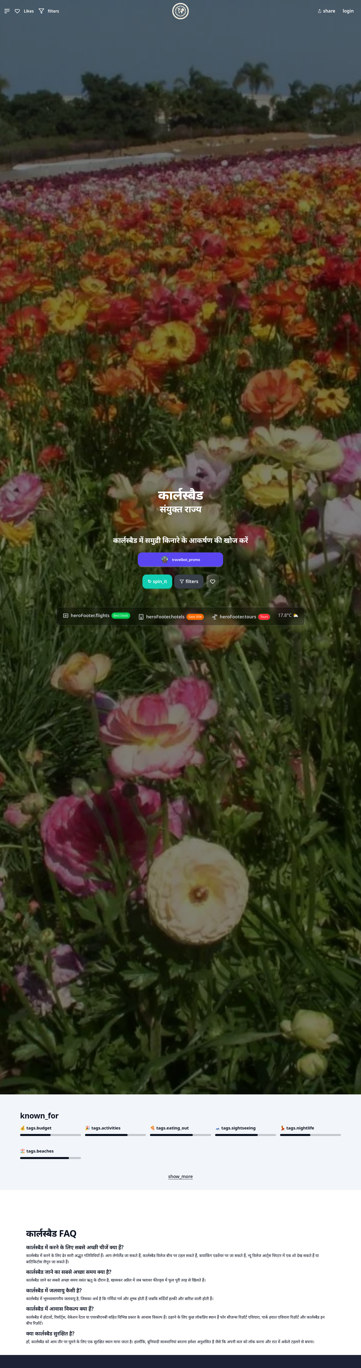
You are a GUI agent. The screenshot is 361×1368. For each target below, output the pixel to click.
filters (188, 581)
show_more (180, 1176)
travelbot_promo (186, 559)
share (326, 11)
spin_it (157, 581)
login (348, 11)
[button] (7, 11)
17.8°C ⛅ (288, 615)
